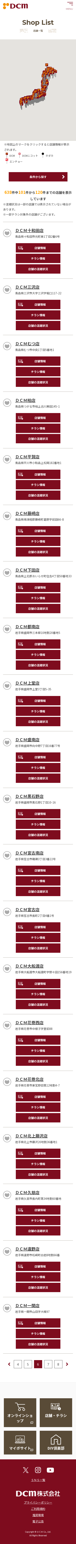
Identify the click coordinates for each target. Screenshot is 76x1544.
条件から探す (38, 177)
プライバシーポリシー (38, 1502)
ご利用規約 (38, 1509)
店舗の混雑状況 (38, 269)
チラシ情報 (38, 258)
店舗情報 (40, 248)
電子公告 (38, 1521)
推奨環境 (38, 1515)
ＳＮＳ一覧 (38, 1480)
